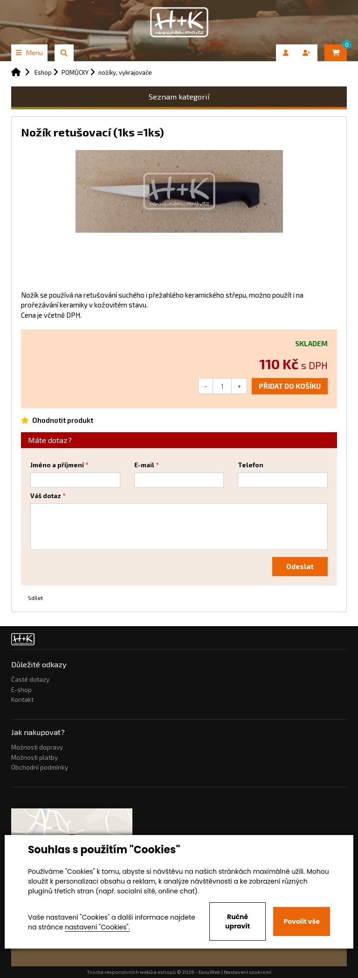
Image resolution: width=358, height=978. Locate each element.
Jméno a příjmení (57, 465)
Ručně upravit (237, 921)
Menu (29, 53)
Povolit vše (301, 921)
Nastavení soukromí (247, 972)
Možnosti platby (34, 757)
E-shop (21, 689)
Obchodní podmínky (39, 767)
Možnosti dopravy (37, 747)
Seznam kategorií (179, 96)
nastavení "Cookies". (97, 927)
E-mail (144, 465)
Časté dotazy (30, 679)
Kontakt (22, 699)
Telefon (250, 465)
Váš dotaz (45, 496)
